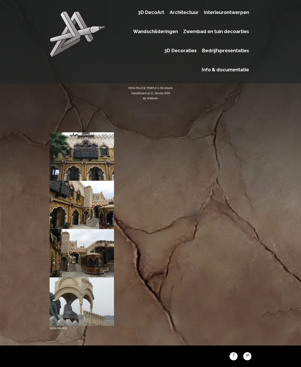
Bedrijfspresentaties (225, 50)
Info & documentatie (225, 69)
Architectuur (184, 12)
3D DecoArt (151, 12)
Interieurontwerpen (226, 12)
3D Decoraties (180, 50)
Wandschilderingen (155, 31)
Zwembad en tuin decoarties (216, 31)
